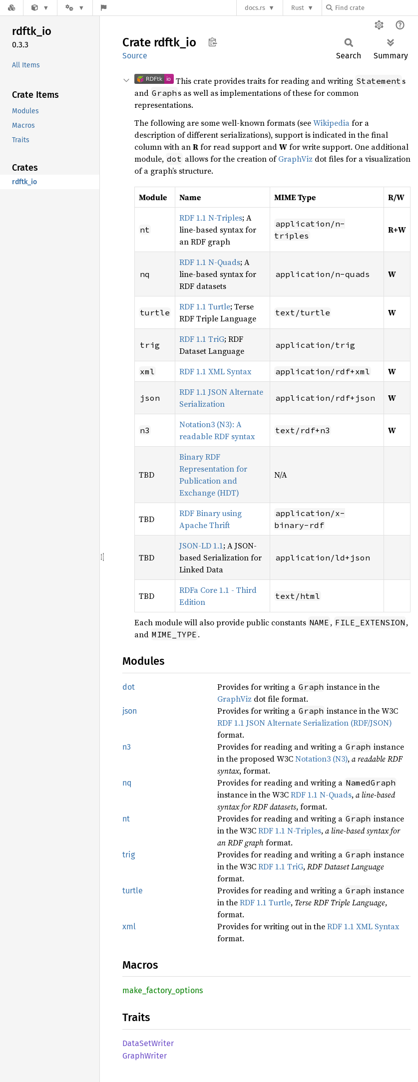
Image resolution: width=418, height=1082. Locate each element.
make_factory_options (162, 990)
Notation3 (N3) (321, 758)
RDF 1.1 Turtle (204, 306)
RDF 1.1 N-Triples (210, 217)
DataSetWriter (148, 1043)
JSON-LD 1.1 (201, 545)
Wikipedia (331, 122)
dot (128, 687)
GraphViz (295, 158)
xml (129, 926)
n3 (126, 747)
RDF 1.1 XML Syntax (215, 371)
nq (126, 783)
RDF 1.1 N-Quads (209, 262)
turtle (132, 890)
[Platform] (74, 7)
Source (134, 55)
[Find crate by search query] (376, 7)
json (129, 711)
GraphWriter (144, 1056)
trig (128, 854)
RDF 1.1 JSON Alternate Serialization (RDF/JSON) (304, 722)
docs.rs (255, 7)
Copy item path (212, 41)
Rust (297, 7)
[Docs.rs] (11, 7)
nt (126, 818)
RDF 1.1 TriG (201, 338)
